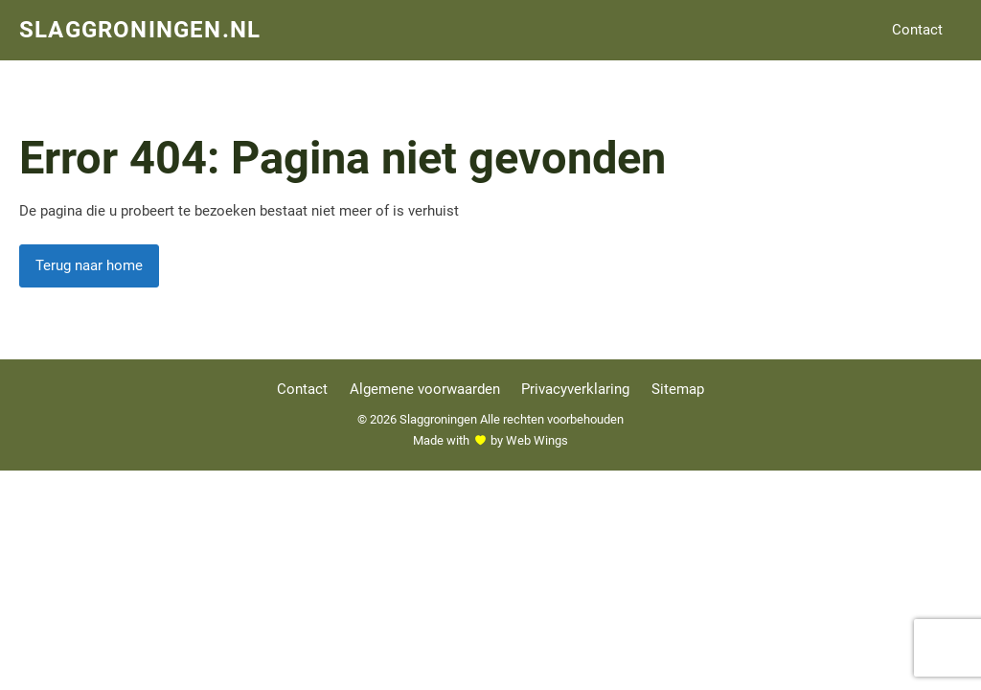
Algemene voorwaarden (425, 389)
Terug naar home (89, 265)
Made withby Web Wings (490, 439)
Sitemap (677, 389)
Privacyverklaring (575, 389)
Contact (917, 29)
